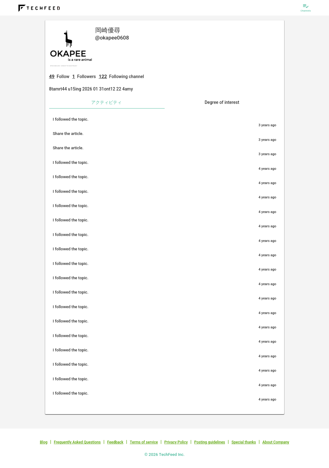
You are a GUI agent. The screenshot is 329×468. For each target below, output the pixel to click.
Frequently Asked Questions (77, 442)
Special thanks (244, 442)
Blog (43, 442)
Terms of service (144, 442)
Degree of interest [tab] (221, 102)
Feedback (115, 442)
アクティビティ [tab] (106, 102)
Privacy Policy (176, 442)
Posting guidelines (209, 442)
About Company (275, 442)
